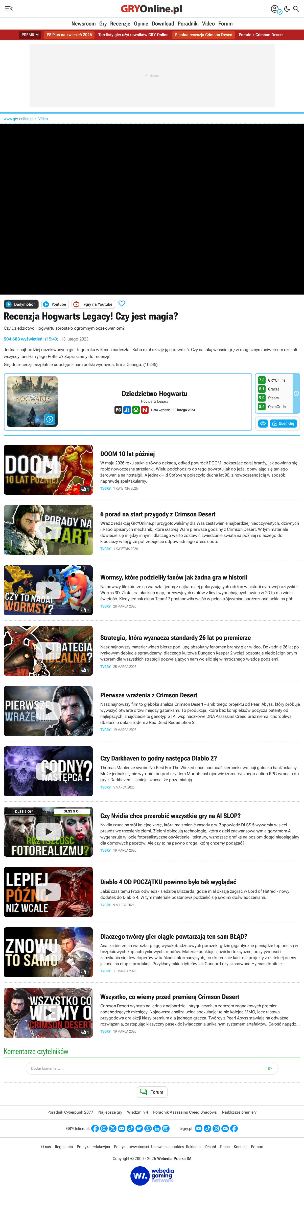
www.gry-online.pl (18, 118)
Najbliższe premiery (239, 1112)
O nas (46, 1146)
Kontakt (240, 1146)
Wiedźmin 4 (137, 1112)
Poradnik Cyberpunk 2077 (70, 1112)
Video (208, 23)
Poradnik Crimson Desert (261, 35)
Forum (225, 23)
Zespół (210, 1146)
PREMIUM (30, 35)
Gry (103, 23)
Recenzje (120, 23)
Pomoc (257, 1146)
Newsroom (84, 23)
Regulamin (64, 1146)
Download (163, 23)
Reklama (193, 1146)
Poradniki (188, 23)
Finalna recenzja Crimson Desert (203, 35)
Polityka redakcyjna (93, 1146)
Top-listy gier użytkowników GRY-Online (134, 35)
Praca (225, 1146)
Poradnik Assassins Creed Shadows (185, 1112)
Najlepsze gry (110, 1112)
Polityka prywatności (131, 1146)
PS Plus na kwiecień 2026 (69, 35)
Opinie (141, 23)
